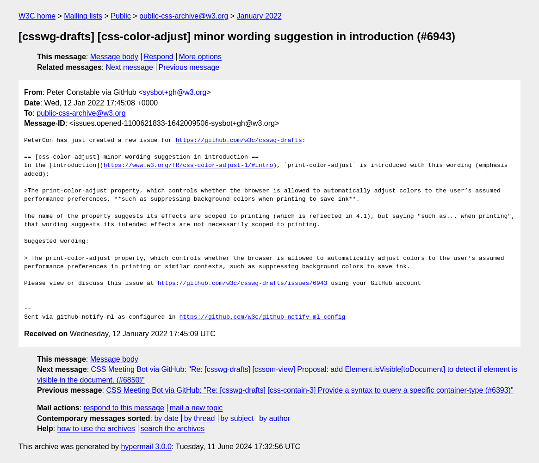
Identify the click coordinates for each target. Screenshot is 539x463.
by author (274, 418)
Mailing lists (83, 16)
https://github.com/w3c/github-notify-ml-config (262, 317)
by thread (199, 418)
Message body (114, 57)
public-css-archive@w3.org (183, 16)
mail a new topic (196, 408)
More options (200, 57)
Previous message (189, 67)
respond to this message (123, 408)
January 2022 (259, 16)
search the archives (173, 428)
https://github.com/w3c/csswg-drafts (239, 140)
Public (121, 16)
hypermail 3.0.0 (146, 447)
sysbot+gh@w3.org (175, 92)
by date (166, 418)
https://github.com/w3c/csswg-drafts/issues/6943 (243, 283)
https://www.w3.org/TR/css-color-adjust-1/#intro (188, 165)
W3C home (37, 16)
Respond (158, 57)
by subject (237, 418)
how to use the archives (96, 428)
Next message (129, 67)
